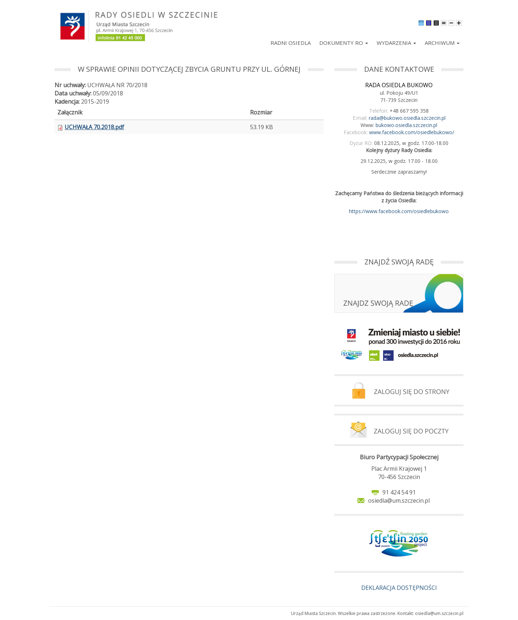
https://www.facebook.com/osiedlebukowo (399, 211)
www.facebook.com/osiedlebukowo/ (411, 132)
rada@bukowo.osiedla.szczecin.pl (407, 117)
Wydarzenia (396, 42)
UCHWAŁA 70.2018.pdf (94, 127)
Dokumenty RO (343, 42)
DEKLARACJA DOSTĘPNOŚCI (399, 588)
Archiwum (442, 42)
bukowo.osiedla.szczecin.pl (406, 125)
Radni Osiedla (290, 42)
